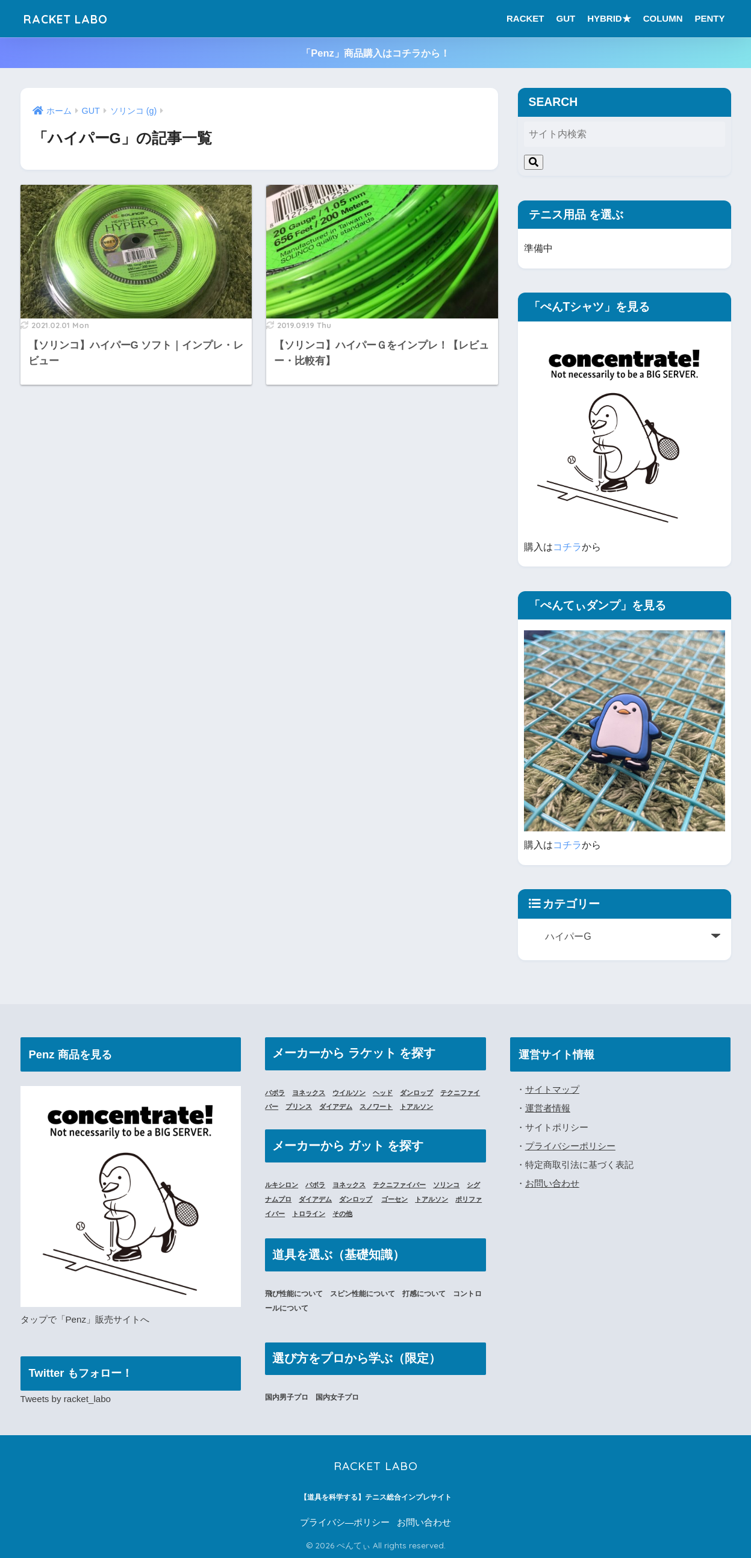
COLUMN (663, 18)
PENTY (709, 18)
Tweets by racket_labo (66, 1399)
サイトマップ (552, 1089)
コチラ (567, 546)
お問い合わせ (552, 1182)
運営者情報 (547, 1107)
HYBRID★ (609, 18)
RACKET (525, 18)
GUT (565, 18)
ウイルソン (355, 1092)
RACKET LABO (74, 18)
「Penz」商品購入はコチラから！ (375, 53)
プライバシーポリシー (570, 1145)
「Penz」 (76, 1319)
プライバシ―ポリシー (345, 1522)
